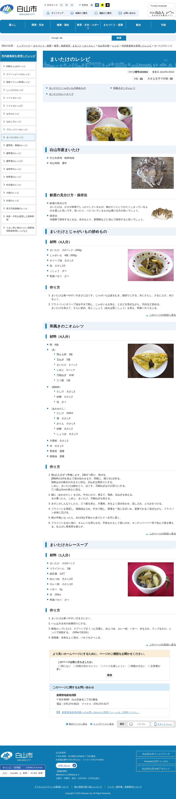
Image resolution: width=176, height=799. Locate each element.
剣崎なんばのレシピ (16, 66)
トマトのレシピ (13, 98)
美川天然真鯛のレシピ (17, 208)
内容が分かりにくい (87, 666)
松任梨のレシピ (13, 185)
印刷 (136, 78)
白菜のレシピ (12, 200)
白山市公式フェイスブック (156, 754)
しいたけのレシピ (14, 90)
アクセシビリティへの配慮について (51, 787)
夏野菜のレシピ (13, 153)
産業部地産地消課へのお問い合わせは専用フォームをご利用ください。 (101, 712)
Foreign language (159, 6)
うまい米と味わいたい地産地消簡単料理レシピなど (20, 229)
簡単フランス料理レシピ (18, 82)
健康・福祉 (63, 24)
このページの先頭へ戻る (162, 315)
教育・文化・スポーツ (88, 26)
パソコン (141, 724)
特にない (66, 666)
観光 (138, 24)
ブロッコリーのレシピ (17, 129)
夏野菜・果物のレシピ (17, 145)
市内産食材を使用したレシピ (137, 45)
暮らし (12, 24)
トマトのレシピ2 (14, 106)
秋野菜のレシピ (13, 177)
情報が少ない (138, 666)
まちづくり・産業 (113, 24)
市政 (163, 24)
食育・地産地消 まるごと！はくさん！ (74, 45)
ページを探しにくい (114, 666)
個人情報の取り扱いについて (88, 787)
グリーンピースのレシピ (18, 74)
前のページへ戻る (78, 724)
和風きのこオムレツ (124, 88)
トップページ (23, 45)
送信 (109, 675)
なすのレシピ (12, 114)
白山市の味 (103, 45)
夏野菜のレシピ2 (14, 161)
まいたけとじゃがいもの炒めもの (67, 88)
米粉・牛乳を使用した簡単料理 (20, 218)
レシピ (115, 45)
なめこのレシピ (13, 121)
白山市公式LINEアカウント (156, 768)
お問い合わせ (64, 765)
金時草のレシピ (13, 169)
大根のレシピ (12, 193)
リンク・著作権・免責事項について (124, 787)
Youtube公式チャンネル (156, 761)
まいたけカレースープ (61, 94)
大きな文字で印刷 (157, 78)
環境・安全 (38, 24)
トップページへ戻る (103, 724)
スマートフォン (164, 724)
